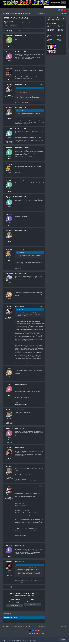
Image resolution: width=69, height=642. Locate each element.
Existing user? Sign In (55, 2)
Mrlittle (9, 447)
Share (6, 25)
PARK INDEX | (50, 9)
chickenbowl (9, 51)
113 (9, 79)
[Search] (51, 7)
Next (19, 30)
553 (9, 395)
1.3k (9, 139)
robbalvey (11, 21)
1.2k (9, 439)
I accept (62, 639)
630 (9, 284)
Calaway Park (9, 428)
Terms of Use (5, 640)
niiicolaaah (9, 180)
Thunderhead (9, 68)
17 (9, 225)
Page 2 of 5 (27, 30)
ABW (9, 384)
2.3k (9, 458)
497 (9, 158)
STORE (54, 9)
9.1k (9, 572)
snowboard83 (9, 35)
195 (9, 46)
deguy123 (9, 128)
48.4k (9, 95)
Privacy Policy (32, 633)
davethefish (9, 545)
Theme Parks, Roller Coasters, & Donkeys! (25, 22)
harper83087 (9, 147)
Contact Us (38, 633)
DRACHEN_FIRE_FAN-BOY (9, 197)
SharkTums (9, 107)
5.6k (9, 191)
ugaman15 (9, 214)
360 (9, 208)
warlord (9, 290)
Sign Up (63, 2)
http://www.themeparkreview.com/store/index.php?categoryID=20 (28, 480)
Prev (7, 30)
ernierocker (9, 561)
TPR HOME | (45, 9)
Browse (5, 7)
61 (9, 175)
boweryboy (9, 164)
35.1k (9, 118)
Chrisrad (62, 29)
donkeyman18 (9, 273)
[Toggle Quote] (17, 87)
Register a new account (15, 605)
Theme (26, 633)
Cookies (43, 633)
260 (9, 556)
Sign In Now (32, 604)
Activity (10, 6)
